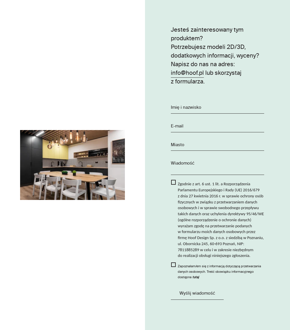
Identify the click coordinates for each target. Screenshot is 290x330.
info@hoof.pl (187, 73)
